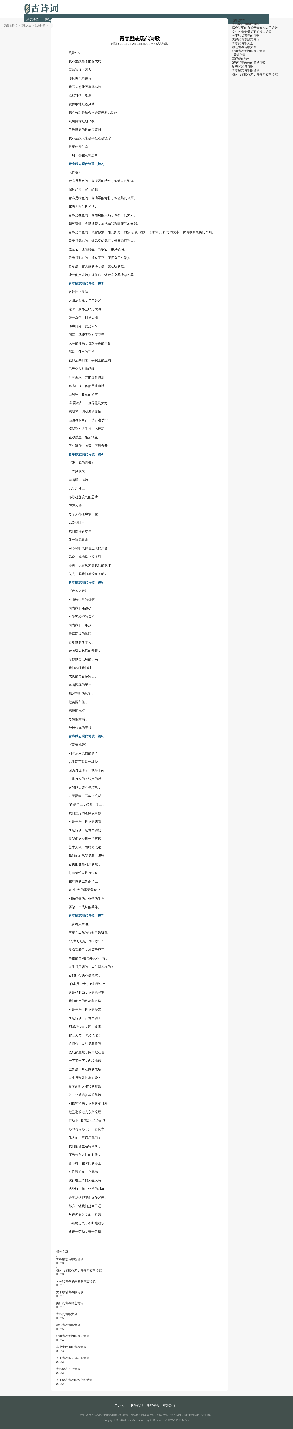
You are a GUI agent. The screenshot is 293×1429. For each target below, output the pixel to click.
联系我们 (137, 1405)
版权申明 (153, 1405)
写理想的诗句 (241, 58)
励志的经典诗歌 (242, 66)
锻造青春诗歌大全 (68, 1325)
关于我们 (120, 1405)
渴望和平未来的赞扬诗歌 (249, 62)
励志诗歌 (32, 19)
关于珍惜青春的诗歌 (69, 1292)
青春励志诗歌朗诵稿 (69, 1259)
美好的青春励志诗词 (69, 1303)
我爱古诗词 (10, 25)
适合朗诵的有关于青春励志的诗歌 (79, 1270)
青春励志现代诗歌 (68, 1369)
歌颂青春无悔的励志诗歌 (73, 1336)
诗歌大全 (26, 25)
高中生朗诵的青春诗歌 (71, 1347)
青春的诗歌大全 (66, 1314)
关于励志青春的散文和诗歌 (74, 1380)
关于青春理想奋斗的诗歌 (73, 1358)
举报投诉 (169, 1405)
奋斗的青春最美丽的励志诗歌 (76, 1281)
